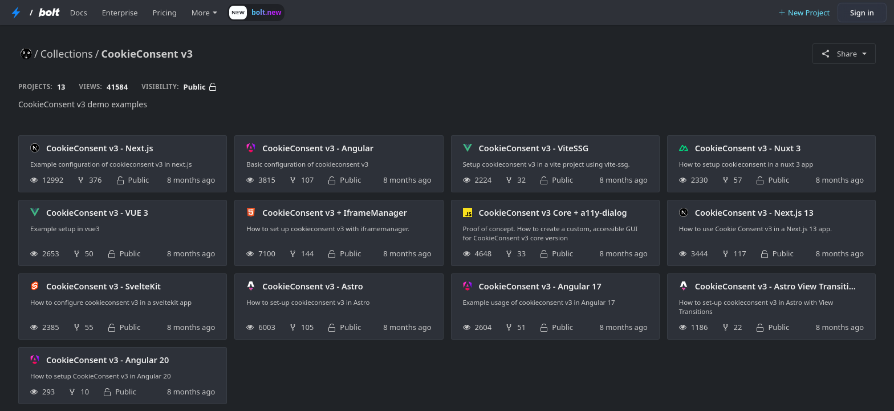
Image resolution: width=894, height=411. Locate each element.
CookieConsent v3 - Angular (317, 148)
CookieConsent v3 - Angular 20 (107, 359)
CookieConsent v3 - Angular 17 (540, 286)
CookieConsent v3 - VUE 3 (97, 212)
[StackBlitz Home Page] (16, 12)
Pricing (165, 12)
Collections (66, 54)
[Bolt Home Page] (49, 12)
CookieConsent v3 (147, 54)
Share (844, 54)
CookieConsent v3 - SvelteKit (103, 286)
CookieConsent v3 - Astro (312, 286)
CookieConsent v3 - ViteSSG (534, 148)
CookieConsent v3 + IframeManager (334, 212)
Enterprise (120, 12)
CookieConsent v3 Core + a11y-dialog (553, 212)
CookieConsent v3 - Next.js (99, 148)
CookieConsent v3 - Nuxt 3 (747, 148)
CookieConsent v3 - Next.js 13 (754, 212)
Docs (78, 12)
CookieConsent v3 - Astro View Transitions (779, 286)
